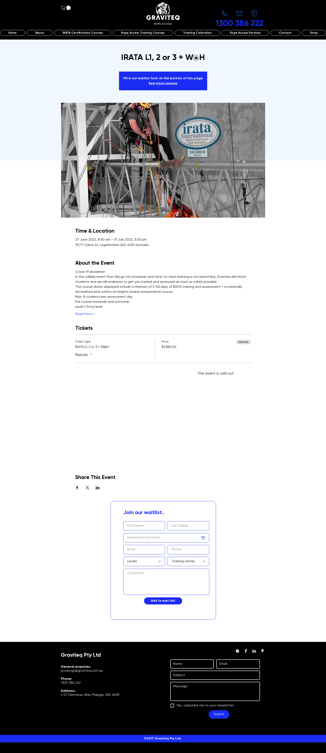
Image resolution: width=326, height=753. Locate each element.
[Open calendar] (203, 537)
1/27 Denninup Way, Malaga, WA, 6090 (90, 695)
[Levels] (144, 561)
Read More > (85, 314)
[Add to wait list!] (163, 600)
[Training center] (188, 561)
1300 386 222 (71, 683)
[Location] (254, 13)
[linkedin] (254, 651)
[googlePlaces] (262, 651)
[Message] (215, 691)
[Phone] (224, 13)
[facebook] (245, 651)
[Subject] (214, 675)
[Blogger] (237, 651)
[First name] (191, 664)
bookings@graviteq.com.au (82, 670)
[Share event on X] (87, 487)
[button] (66, 8)
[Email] (237, 664)
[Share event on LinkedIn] (98, 487)
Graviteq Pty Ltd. (168, 738)
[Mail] (239, 13)
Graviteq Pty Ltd (81, 655)
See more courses (163, 83)
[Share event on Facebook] (77, 487)
